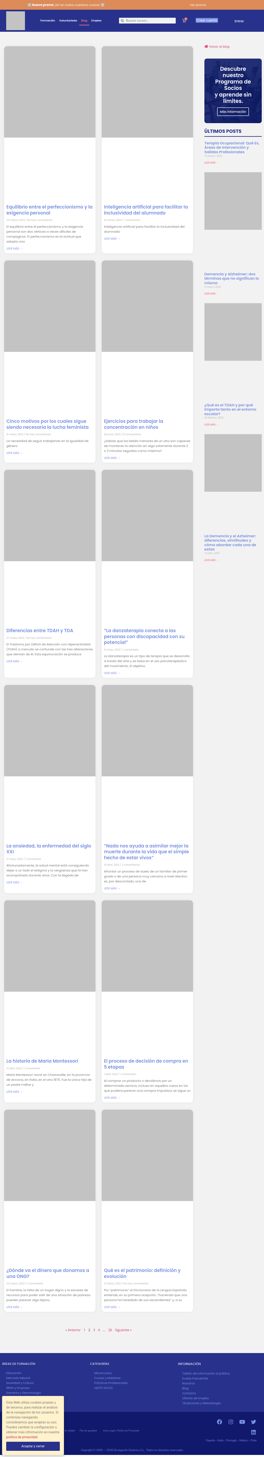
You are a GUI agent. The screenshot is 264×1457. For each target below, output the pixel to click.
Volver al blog (217, 46)
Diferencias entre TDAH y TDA (39, 630)
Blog (84, 20)
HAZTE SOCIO (103, 1388)
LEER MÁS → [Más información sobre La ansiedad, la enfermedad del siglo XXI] (14, 882)
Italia (221, 1440)
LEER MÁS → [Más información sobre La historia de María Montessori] (14, 1092)
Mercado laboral (18, 1378)
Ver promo (198, 5)
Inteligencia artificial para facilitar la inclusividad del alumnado (146, 210)
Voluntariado (68, 20)
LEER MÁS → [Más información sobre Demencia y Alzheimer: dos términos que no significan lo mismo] (211, 293)
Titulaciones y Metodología (201, 1403)
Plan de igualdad (91, 1430)
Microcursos (103, 1373)
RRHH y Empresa (18, 1388)
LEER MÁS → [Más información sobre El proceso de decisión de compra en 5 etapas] (112, 1098)
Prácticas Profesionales (111, 1383)
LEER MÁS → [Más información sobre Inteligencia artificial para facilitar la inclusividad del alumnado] (112, 239)
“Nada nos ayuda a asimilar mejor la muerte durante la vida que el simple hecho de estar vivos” (146, 852)
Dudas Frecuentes (195, 1378)
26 (110, 1330)
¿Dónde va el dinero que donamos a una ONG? (47, 1273)
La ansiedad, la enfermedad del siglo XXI (48, 849)
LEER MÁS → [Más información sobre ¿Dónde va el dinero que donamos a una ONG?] (14, 1307)
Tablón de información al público (206, 1373)
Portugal (231, 1440)
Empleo (96, 20)
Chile (253, 1440)
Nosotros (188, 1383)
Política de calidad (67, 1430)
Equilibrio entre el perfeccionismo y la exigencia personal (49, 210)
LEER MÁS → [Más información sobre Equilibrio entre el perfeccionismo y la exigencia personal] (14, 248)
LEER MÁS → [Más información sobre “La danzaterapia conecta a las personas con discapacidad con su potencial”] (112, 673)
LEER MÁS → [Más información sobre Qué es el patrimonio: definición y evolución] (112, 1307)
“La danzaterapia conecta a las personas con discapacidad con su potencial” (144, 636)
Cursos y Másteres (107, 1378)
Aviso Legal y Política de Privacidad (121, 1430)
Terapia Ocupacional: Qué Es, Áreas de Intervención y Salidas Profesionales (231, 147)
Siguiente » (123, 1330)
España (210, 1440)
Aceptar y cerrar (33, 1446)
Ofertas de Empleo (195, 1398)
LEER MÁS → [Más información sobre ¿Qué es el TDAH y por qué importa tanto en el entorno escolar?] (211, 424)
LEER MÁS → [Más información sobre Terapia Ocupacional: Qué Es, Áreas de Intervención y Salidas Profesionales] (211, 162)
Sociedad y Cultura (20, 1383)
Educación (13, 1373)
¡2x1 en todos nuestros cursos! (66, 5)
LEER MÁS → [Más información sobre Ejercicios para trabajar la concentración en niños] (112, 458)
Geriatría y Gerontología (23, 1393)
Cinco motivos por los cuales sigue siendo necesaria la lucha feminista (47, 424)
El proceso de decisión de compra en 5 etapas (146, 1064)
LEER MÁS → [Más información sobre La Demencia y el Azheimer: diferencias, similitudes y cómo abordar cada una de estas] (211, 560)
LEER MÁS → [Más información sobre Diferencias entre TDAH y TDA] (14, 661)
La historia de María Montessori (42, 1061)
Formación (47, 20)
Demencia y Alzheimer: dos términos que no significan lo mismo (231, 278)
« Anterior (72, 1330)
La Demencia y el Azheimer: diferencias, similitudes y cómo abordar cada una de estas (230, 542)
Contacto (189, 1393)
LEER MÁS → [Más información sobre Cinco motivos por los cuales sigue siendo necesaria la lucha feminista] (14, 453)
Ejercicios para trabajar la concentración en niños (133, 424)
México (243, 1440)
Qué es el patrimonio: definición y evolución (142, 1273)
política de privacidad (21, 1437)
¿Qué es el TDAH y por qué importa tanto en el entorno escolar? (230, 409)
